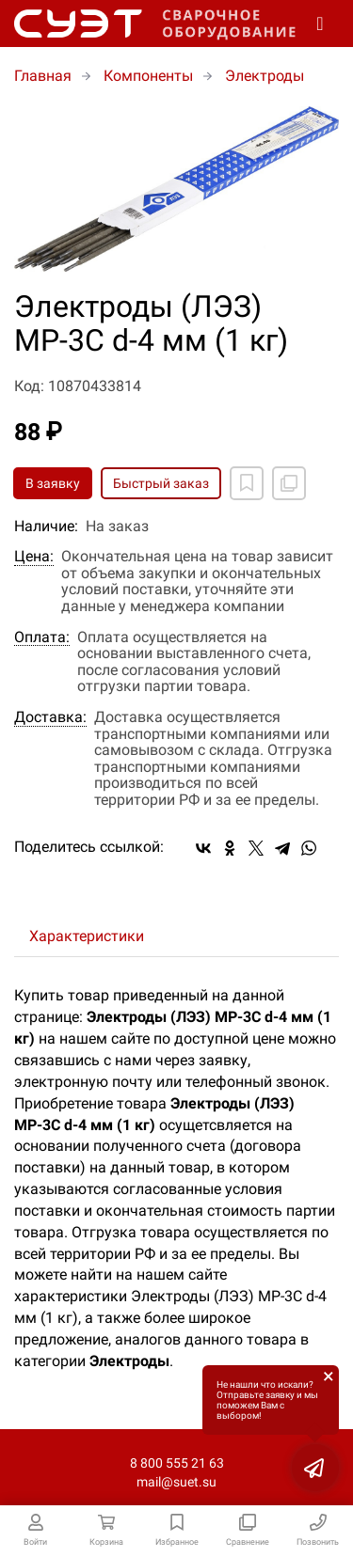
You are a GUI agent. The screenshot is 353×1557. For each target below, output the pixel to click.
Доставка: (50, 717)
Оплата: (42, 637)
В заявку (52, 483)
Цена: (34, 556)
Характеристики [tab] (86, 936)
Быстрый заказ (161, 483)
